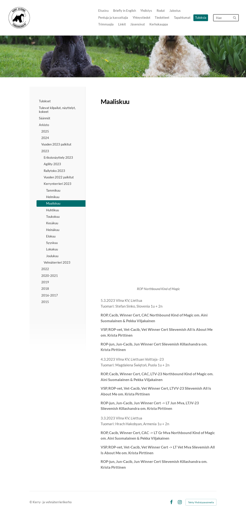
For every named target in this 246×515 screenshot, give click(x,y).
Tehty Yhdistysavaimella (201, 502)
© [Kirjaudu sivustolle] (31, 502)
